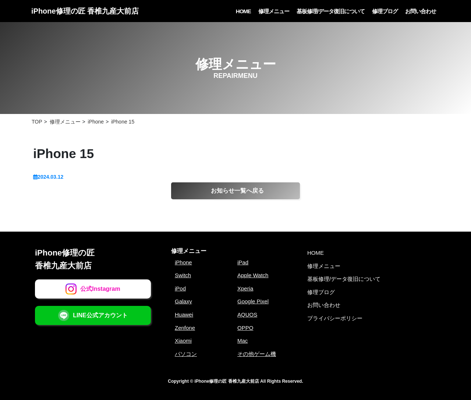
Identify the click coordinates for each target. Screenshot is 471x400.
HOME (243, 11)
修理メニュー (273, 11)
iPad (242, 262)
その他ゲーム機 (256, 354)
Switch (183, 275)
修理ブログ (385, 11)
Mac (242, 341)
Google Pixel (253, 301)
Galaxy (183, 301)
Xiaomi (183, 341)
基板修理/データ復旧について (331, 11)
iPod (180, 288)
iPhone (183, 262)
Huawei (184, 314)
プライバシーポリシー (334, 318)
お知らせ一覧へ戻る (237, 191)
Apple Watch (253, 275)
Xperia (245, 288)
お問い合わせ (420, 11)
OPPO (245, 328)
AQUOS (247, 314)
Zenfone (185, 328)
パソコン (186, 354)
